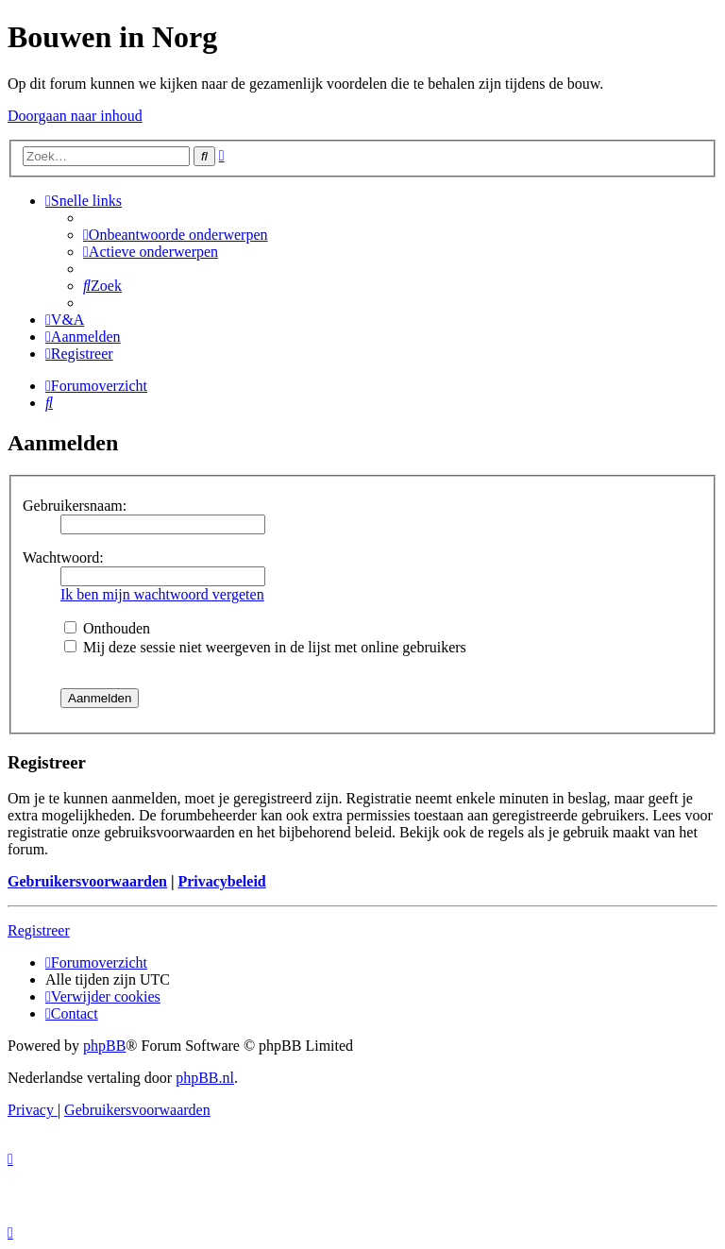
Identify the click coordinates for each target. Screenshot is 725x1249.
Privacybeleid (221, 881)
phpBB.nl (205, 1078)
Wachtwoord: (63, 557)
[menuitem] (175, 235)
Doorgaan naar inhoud (75, 116)
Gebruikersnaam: (74, 506)
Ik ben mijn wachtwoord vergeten (162, 594)
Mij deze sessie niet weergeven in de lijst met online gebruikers (265, 647)
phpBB (104, 1046)
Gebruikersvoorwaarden (87, 881)
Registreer (39, 930)
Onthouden (107, 628)
